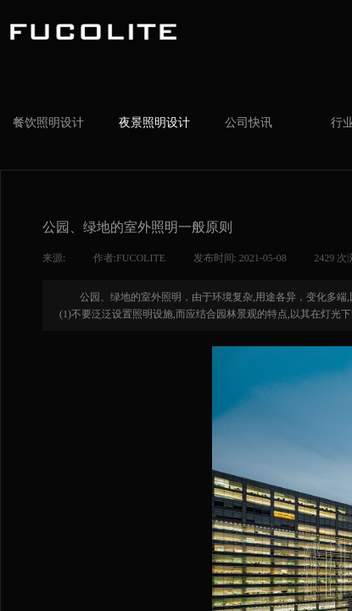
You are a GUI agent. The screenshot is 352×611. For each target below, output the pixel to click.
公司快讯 (248, 122)
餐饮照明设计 (48, 122)
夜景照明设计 (154, 122)
